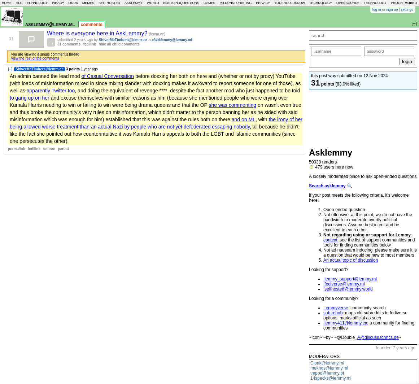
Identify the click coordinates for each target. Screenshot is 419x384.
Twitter (59, 90)
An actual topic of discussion (350, 260)
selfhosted (109, 3)
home (7, 3)
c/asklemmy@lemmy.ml (172, 40)
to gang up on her (29, 98)
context (330, 240)
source (49, 149)
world (153, 3)
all (19, 3)
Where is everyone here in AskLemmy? (98, 33)
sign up (392, 10)
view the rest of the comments (35, 58)
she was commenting (233, 105)
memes (88, 3)
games (209, 3)
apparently (38, 90)
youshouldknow (289, 3)
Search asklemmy (327, 185)
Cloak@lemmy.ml (327, 363)
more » (411, 3)
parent (63, 149)
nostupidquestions (181, 3)
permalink (16, 149)
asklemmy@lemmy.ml (50, 24)
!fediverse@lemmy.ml (344, 284)
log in (376, 10)
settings (407, 10)
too (71, 90)
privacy (263, 3)
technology (36, 3)
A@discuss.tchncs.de (378, 337)
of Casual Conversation (107, 76)
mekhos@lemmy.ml (329, 368)
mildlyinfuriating (236, 3)
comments (91, 24)
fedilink (89, 44)
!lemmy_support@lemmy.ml (350, 279)
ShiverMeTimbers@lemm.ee (123, 40)
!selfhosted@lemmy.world (348, 289)
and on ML (244, 119)
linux (73, 3)
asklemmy (134, 3)
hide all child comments (119, 44)
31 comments (68, 44)
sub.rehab (332, 312)
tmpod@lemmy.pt (327, 373)
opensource (347, 3)
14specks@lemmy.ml (330, 378)
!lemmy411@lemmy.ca (345, 323)
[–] (10, 69)
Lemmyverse (335, 307)
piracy (58, 3)
